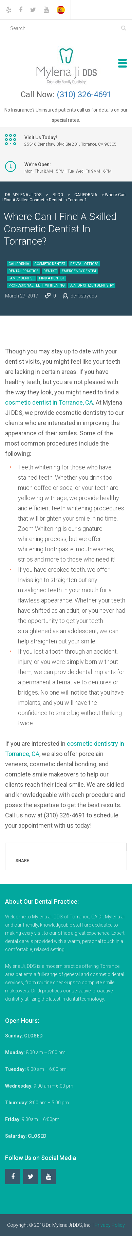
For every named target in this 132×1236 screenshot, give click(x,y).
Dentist (50, 271)
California (18, 264)
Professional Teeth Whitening (36, 285)
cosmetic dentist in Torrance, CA (49, 402)
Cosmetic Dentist (49, 264)
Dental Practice (23, 271)
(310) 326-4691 (84, 94)
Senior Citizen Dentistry (92, 285)
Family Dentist (21, 278)
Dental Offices (84, 264)
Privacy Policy (110, 1225)
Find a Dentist (51, 278)
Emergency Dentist (79, 271)
